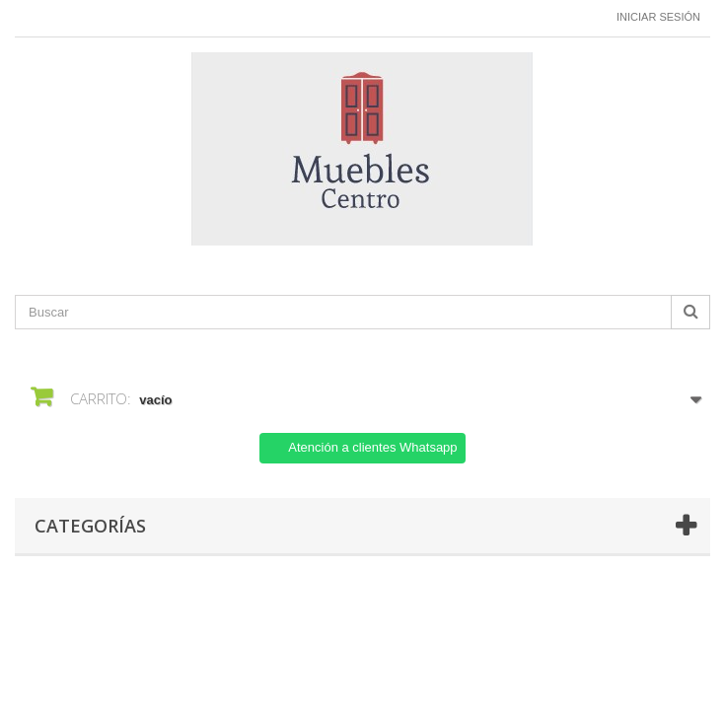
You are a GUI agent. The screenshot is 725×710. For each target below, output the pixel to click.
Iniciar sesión (658, 17)
